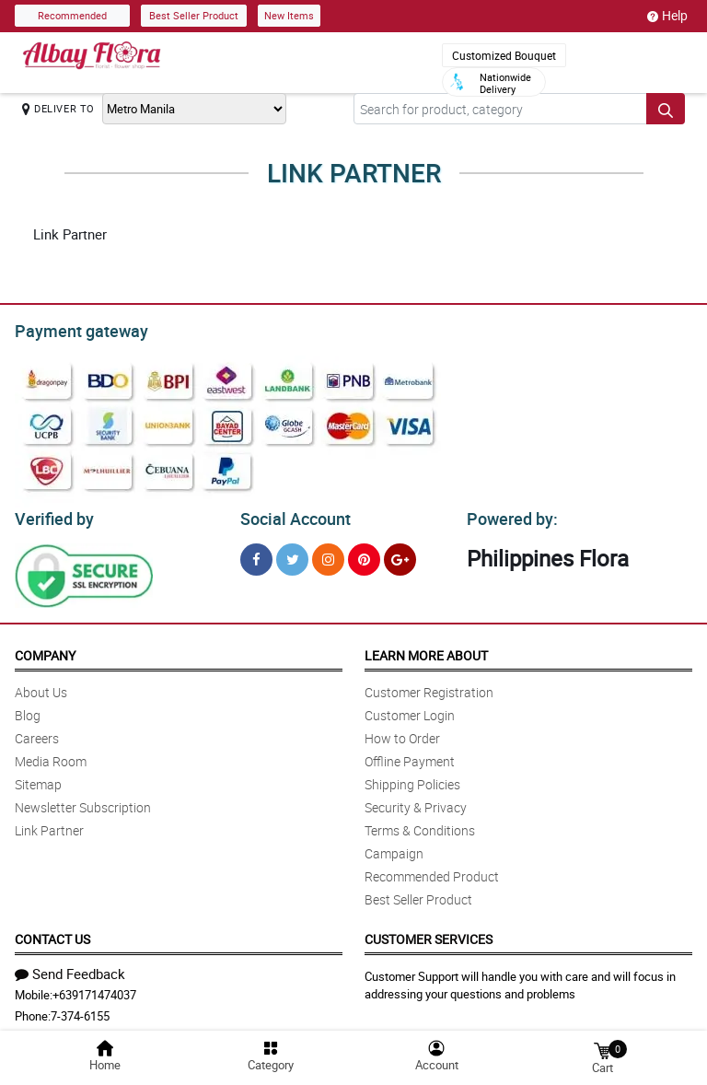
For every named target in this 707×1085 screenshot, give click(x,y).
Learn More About (426, 650)
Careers (37, 732)
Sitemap (38, 779)
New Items (289, 15)
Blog (28, 709)
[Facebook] (256, 554)
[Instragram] (328, 554)
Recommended (72, 15)
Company (45, 650)
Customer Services (429, 933)
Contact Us (52, 933)
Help (667, 16)
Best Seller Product (193, 15)
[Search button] (665, 108)
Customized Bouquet (504, 55)
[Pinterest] (364, 554)
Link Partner (49, 825)
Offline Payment (410, 755)
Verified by (51, 514)
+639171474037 (94, 989)
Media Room (51, 755)
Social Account (290, 514)
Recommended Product (432, 871)
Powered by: (508, 514)
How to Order (402, 732)
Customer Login (410, 709)
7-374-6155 (80, 1010)
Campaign (394, 848)
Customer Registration (429, 686)
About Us (41, 686)
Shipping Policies (412, 779)
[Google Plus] (400, 554)
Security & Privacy (416, 802)
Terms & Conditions (420, 825)
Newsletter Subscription (83, 802)
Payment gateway (73, 329)
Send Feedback (70, 968)
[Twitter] (292, 554)
